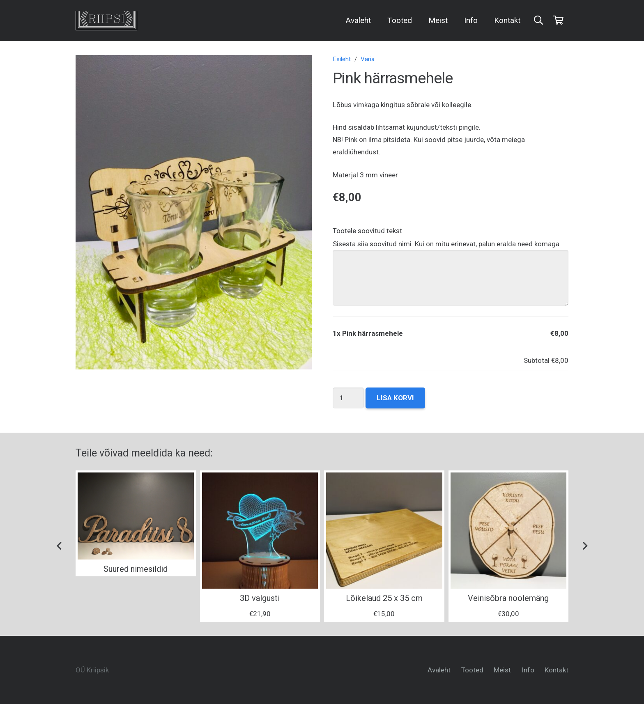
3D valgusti (260, 598)
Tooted (472, 670)
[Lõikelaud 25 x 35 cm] (384, 530)
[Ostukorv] (558, 20)
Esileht (342, 59)
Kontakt (556, 670)
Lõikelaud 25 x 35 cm (384, 598)
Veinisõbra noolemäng (508, 598)
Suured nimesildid (136, 569)
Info (528, 670)
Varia (368, 59)
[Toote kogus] (348, 398)
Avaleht (439, 670)
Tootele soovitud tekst (367, 231)
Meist (502, 670)
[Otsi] (538, 20)
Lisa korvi (395, 398)
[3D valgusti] (260, 530)
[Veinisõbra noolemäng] (509, 530)
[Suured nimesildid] (136, 516)
